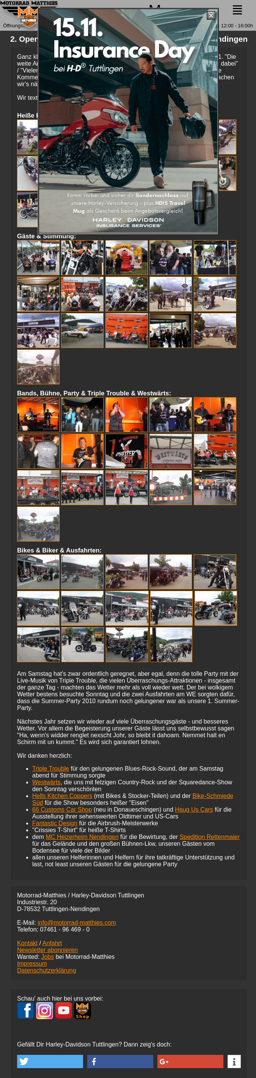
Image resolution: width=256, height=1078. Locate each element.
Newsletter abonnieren (47, 950)
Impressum (32, 963)
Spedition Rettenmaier (210, 837)
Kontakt (27, 943)
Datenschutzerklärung (46, 970)
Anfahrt (52, 943)
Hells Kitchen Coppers (62, 796)
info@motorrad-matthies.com (77, 922)
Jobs (47, 957)
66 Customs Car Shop (62, 809)
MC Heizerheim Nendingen (82, 837)
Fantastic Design (54, 823)
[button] (50, 1061)
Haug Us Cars (194, 809)
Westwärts (46, 782)
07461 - (65, 929)
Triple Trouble (50, 768)
